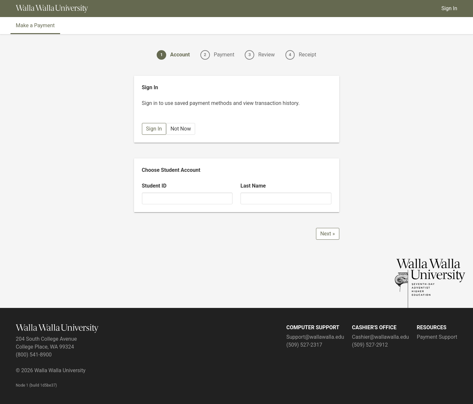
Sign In (449, 8)
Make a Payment (35, 25)
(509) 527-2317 (304, 345)
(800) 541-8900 (34, 355)
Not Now (180, 129)
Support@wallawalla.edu (315, 337)
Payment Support (437, 337)
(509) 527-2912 (370, 345)
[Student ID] (187, 198)
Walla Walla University (59, 370)
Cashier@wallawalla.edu (380, 337)
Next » (327, 234)
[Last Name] (285, 198)
